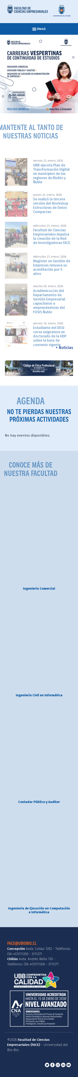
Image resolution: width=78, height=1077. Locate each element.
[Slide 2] (36, 107)
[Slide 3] (43, 107)
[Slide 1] (28, 107)
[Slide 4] (50, 107)
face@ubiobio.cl (22, 943)
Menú (39, 29)
